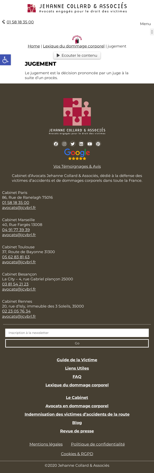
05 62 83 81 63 (16, 257)
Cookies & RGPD (77, 453)
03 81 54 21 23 (15, 284)
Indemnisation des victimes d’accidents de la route (77, 414)
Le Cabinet (77, 397)
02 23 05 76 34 (16, 311)
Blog (77, 422)
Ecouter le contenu (77, 55)
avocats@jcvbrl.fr (19, 207)
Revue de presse (77, 431)
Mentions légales (46, 444)
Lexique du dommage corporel (74, 46)
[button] (152, 31)
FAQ (77, 376)
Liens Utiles (77, 368)
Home (34, 46)
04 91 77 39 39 (16, 229)
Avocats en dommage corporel (77, 406)
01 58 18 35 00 (20, 22)
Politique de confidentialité (98, 444)
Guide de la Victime (77, 360)
